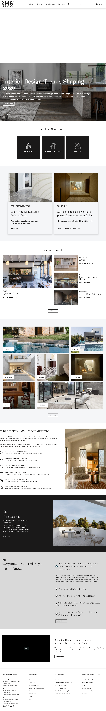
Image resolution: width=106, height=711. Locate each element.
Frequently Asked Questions (63, 693)
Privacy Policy (85, 693)
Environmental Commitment (36, 688)
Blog (30, 699)
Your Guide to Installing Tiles (63, 691)
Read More (9, 104)
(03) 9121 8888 (7, 692)
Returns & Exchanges (87, 682)
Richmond (5, 688)
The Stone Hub (59, 679)
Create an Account (34, 685)
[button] (2, 92)
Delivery (84, 685)
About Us (31, 679)
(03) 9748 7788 (7, 683)
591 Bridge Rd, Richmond (9, 690)
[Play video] (26, 648)
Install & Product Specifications (64, 682)
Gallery (31, 696)
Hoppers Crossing (7, 679)
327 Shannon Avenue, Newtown (11, 699)
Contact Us (32, 682)
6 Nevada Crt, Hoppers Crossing (11, 681)
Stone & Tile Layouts (61, 685)
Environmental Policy (87, 691)
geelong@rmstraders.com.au (10, 703)
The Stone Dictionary (61, 688)
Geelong (5, 698)
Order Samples (33, 691)
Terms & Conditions (87, 688)
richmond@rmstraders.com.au (11, 694)
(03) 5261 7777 (7, 701)
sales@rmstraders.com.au (10, 685)
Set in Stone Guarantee (88, 679)
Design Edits (32, 693)
